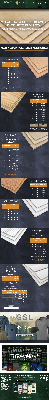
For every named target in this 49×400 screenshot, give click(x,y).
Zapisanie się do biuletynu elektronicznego (7, 2)
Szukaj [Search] (45, 3)
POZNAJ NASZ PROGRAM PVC (10, 224)
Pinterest (47, 378)
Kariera (4, 4)
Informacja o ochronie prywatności (38, 396)
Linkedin (44, 378)
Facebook (47, 380)
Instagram (41, 378)
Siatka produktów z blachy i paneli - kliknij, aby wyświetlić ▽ (24, 51)
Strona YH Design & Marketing (24, 397)
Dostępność (29, 396)
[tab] (11, 7)
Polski (47, 392)
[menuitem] (40, 3)
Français (47, 389)
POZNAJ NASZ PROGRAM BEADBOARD (38, 260)
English (47, 387)
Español (47, 388)
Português (46, 391)
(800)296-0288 (5, 388)
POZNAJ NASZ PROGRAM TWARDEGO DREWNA (10, 174)
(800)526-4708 (5, 380)
